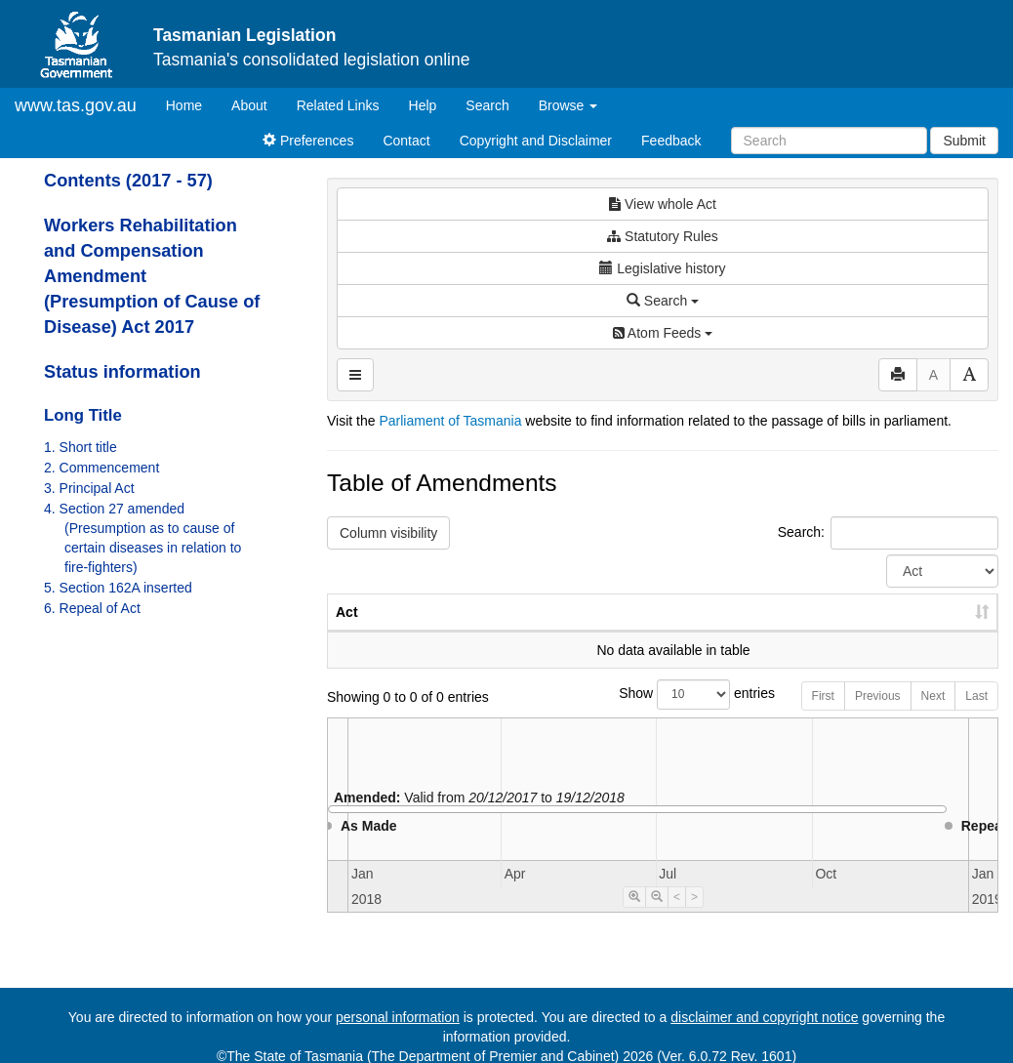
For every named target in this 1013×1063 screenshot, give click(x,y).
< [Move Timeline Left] (676, 916)
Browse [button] (568, 105)
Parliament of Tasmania (450, 421)
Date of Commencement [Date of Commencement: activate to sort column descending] (895, 621)
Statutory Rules (662, 236)
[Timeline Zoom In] (634, 916)
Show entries (663, 714)
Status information (122, 372)
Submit (964, 140)
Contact (406, 140)
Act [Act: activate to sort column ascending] (347, 631)
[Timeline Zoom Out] (657, 916)
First (823, 715)
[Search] (829, 140)
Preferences (308, 140)
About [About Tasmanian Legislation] (249, 105)
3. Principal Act (89, 488)
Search (487, 105)
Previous (878, 715)
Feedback (671, 140)
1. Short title (80, 447)
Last (976, 715)
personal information (398, 1017)
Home (191, 104)
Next (933, 715)
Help (423, 105)
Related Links (338, 105)
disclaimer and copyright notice (764, 1017)
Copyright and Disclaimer (536, 140)
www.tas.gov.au (76, 105)
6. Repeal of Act (92, 608)
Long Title (83, 415)
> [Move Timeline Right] (694, 916)
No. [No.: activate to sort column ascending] (672, 631)
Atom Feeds (662, 333)
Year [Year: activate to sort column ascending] (761, 631)
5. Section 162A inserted (118, 587)
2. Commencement (101, 467)
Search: (888, 533)
